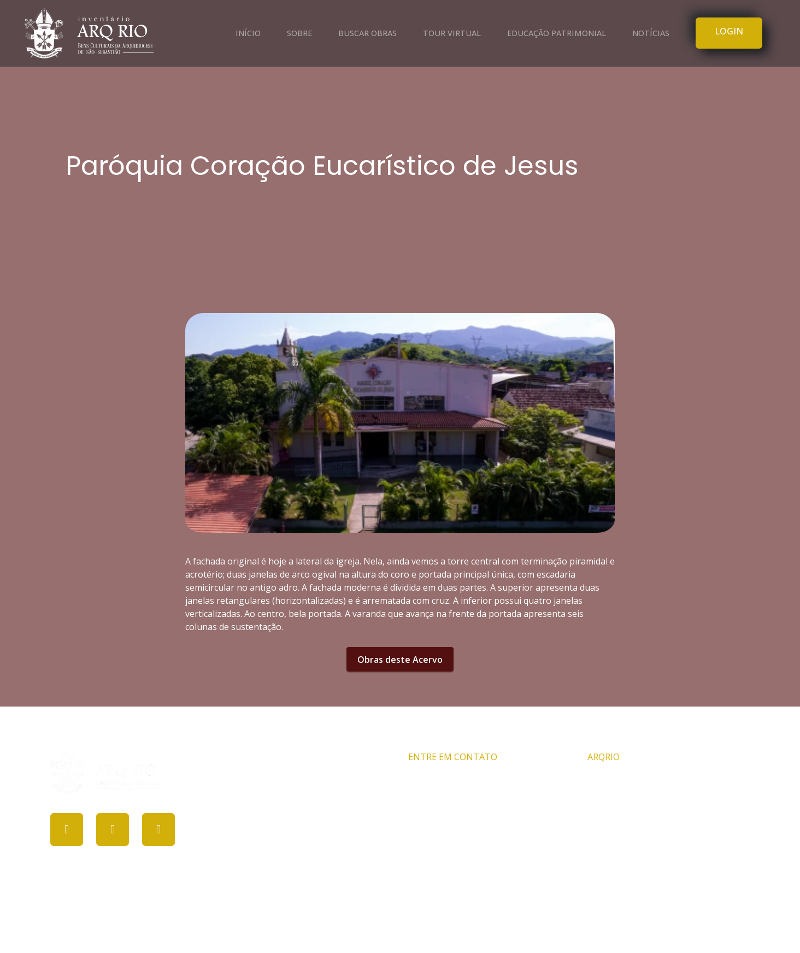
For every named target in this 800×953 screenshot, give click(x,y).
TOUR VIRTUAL (452, 33)
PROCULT (394, 925)
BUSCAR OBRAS (367, 33)
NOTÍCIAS (650, 33)
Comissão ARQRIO (624, 781)
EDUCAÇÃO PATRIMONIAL (556, 33)
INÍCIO (248, 33)
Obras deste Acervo (400, 660)
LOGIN (729, 31)
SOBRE (299, 33)
